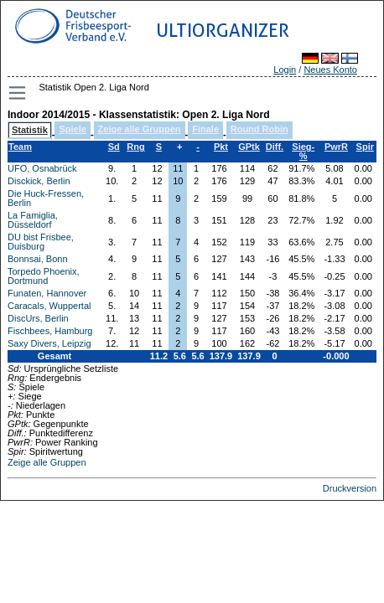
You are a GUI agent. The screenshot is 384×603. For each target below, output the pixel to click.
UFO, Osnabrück (42, 168)
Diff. (274, 147)
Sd (114, 147)
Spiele (72, 129)
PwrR (336, 147)
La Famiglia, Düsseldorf (33, 219)
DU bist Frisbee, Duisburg (41, 241)
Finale (205, 129)
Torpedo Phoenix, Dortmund (44, 276)
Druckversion (349, 488)
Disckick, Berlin (39, 181)
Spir (365, 147)
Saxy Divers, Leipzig (49, 343)
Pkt (221, 147)
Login (284, 69)
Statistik (30, 130)
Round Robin (259, 129)
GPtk (249, 147)
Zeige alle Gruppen (139, 129)
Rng (135, 147)
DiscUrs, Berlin (38, 318)
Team (20, 147)
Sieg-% (303, 151)
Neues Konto (330, 69)
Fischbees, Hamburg (50, 331)
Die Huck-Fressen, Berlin (46, 198)
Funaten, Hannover (47, 293)
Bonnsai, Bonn (38, 259)
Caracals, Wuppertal (49, 306)
